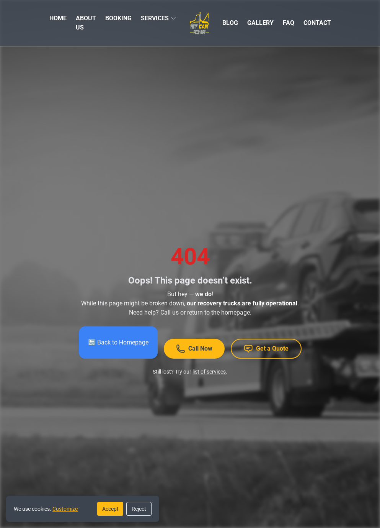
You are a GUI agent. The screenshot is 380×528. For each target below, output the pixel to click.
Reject (139, 509)
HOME (58, 18)
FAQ (288, 22)
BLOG (230, 22)
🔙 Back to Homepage (118, 342)
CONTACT (317, 22)
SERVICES (155, 18)
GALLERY (260, 22)
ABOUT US (86, 23)
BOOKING (118, 18)
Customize (65, 509)
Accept (110, 509)
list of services (209, 372)
